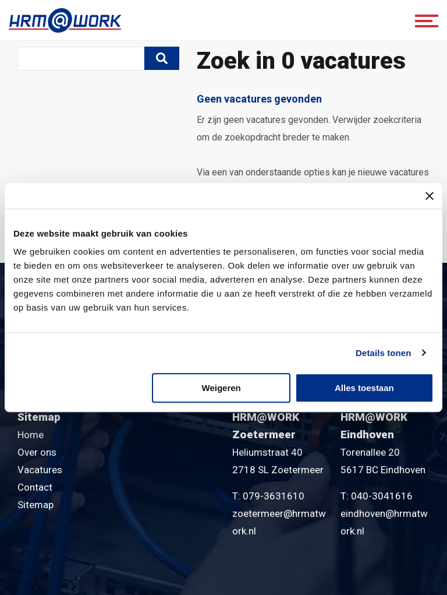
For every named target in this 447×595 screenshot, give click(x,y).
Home (30, 435)
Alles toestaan (364, 388)
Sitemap (35, 504)
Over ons (36, 452)
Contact (34, 487)
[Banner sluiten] (429, 196)
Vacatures (39, 470)
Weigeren (221, 388)
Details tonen (383, 353)
